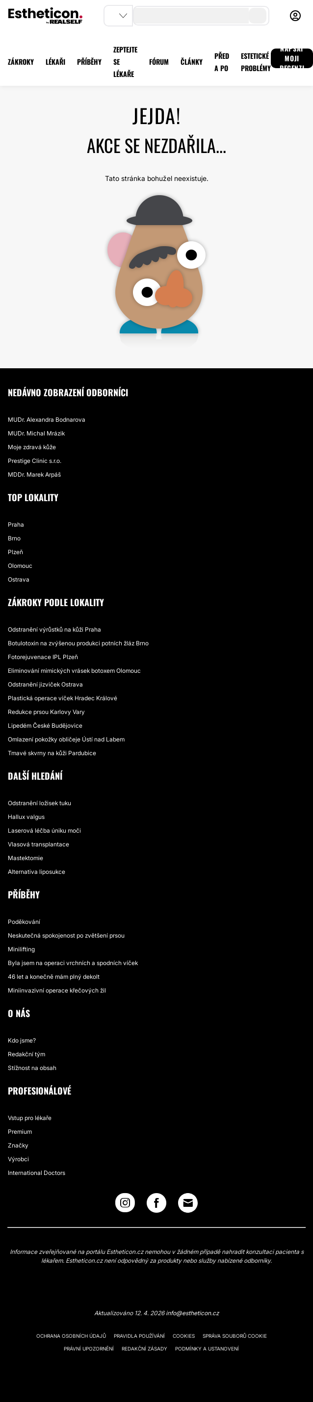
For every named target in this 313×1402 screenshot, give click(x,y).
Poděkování (24, 921)
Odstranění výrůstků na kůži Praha (54, 629)
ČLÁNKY (192, 61)
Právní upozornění (89, 1348)
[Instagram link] (125, 1205)
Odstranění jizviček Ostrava (45, 684)
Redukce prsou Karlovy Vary (46, 711)
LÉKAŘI (55, 61)
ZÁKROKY (21, 61)
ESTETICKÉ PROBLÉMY (256, 62)
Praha (16, 524)
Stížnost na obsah (32, 1067)
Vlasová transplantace (38, 844)
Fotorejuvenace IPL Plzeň (43, 657)
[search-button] (257, 16)
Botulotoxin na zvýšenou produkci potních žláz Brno (78, 643)
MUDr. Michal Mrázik (36, 433)
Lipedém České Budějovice (45, 725)
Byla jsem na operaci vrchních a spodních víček (73, 963)
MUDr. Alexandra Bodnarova (46, 419)
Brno (14, 538)
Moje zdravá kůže (32, 447)
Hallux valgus (26, 816)
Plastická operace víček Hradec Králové (62, 698)
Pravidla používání (139, 1336)
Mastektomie (25, 858)
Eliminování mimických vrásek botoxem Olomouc (74, 670)
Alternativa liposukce (36, 871)
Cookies (184, 1336)
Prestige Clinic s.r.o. (34, 460)
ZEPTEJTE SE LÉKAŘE (125, 61)
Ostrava (18, 579)
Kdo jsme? (22, 1040)
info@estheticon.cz (192, 1313)
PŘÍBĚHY (89, 61)
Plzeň (15, 552)
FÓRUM (159, 61)
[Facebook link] (156, 1205)
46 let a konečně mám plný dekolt (54, 976)
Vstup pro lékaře (30, 1118)
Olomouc (20, 565)
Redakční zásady (144, 1348)
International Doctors (36, 1172)
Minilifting (21, 949)
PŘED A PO (221, 62)
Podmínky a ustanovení (207, 1348)
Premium (20, 1131)
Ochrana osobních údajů (71, 1336)
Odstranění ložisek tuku (39, 803)
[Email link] (188, 1203)
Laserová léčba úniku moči (44, 830)
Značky (18, 1145)
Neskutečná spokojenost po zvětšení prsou (66, 935)
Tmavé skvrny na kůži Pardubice (52, 753)
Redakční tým (26, 1054)
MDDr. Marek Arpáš (34, 474)
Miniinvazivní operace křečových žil (57, 990)
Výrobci (18, 1159)
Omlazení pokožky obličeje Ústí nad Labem (66, 739)
